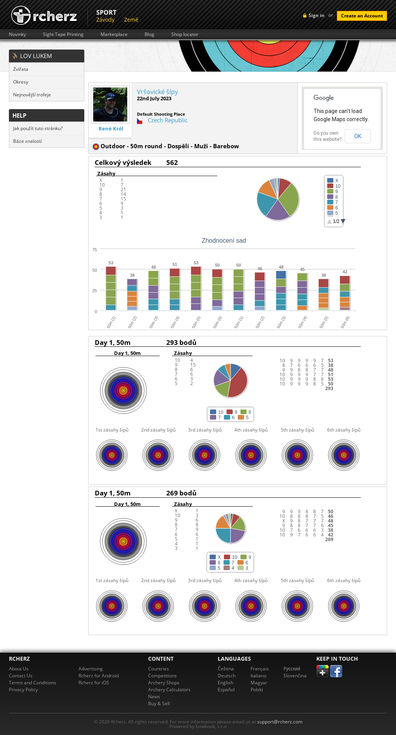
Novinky (17, 34)
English (225, 682)
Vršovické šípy (157, 91)
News (154, 696)
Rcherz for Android (99, 675)
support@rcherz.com (279, 721)
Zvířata (20, 69)
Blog (149, 34)
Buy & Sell (159, 703)
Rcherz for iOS (94, 682)
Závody (105, 19)
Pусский (291, 668)
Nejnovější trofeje (32, 94)
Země (131, 19)
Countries (158, 668)
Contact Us (20, 675)
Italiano (258, 675)
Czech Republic (168, 120)
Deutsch (227, 675)
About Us (19, 668)
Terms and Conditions (32, 682)
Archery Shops (163, 682)
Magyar (259, 682)
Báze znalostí (27, 141)
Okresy (20, 82)
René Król (111, 128)
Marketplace (114, 34)
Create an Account (362, 15)
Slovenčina (295, 675)
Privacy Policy (23, 689)
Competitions (162, 675)
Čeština (226, 668)
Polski (257, 689)
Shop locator (184, 34)
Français (260, 668)
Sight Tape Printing (63, 34)
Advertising (91, 668)
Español (226, 689)
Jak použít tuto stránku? (38, 128)
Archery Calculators (169, 689)
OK (357, 136)
